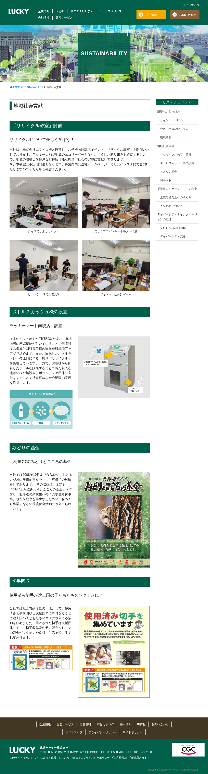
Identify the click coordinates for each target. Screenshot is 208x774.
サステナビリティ (81, 11)
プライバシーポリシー (102, 732)
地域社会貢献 (165, 146)
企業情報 (43, 11)
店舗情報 (43, 18)
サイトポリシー (133, 732)
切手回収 (165, 180)
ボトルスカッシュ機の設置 (177, 163)
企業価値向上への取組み (175, 197)
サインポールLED (171, 120)
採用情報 (151, 15)
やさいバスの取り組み (174, 129)
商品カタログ (105, 724)
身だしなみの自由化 (173, 227)
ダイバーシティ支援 (173, 236)
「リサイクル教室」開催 (175, 154)
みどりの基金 (168, 171)
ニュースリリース (110, 11)
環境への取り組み (168, 111)
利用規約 (121, 757)
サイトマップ (190, 5)
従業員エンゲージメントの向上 (177, 188)
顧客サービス (64, 18)
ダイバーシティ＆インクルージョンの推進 (177, 217)
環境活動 (165, 137)
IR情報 (60, 11)
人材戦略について (171, 205)
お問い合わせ (187, 15)
